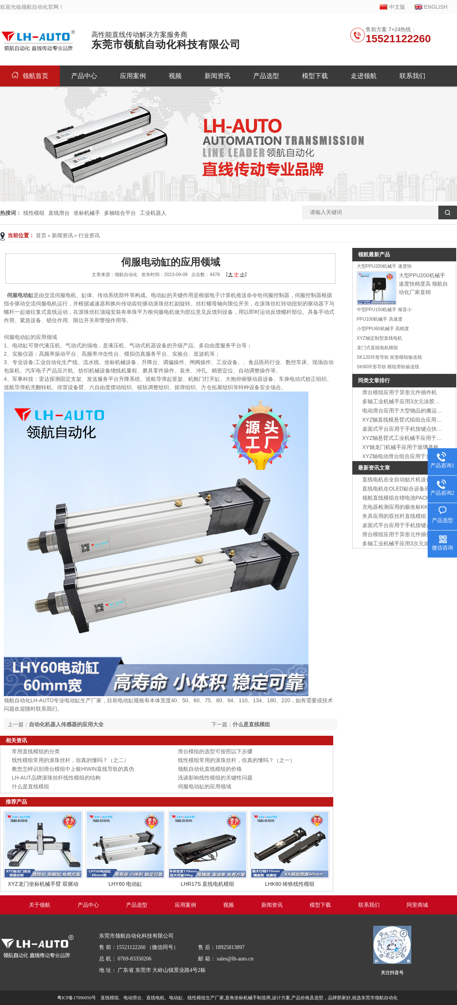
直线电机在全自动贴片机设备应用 (402, 479)
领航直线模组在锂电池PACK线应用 (404, 498)
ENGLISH (435, 7)
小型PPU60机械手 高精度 (383, 328)
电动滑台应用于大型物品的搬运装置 (404, 410)
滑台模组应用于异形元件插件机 (399, 392)
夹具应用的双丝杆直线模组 (394, 516)
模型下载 (315, 76)
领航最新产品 (374, 254)
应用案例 (133, 76)
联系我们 (412, 76)
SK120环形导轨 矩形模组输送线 (389, 357)
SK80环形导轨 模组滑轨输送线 (388, 366)
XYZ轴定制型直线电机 (379, 338)
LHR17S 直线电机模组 (208, 884)
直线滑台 (59, 213)
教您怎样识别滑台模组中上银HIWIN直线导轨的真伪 (73, 769)
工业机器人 (153, 213)
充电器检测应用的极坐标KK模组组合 (405, 507)
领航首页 (29, 76)
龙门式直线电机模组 (377, 347)
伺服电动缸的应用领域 (204, 786)
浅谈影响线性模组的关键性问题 (215, 778)
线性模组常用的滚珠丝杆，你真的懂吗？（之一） (236, 760)
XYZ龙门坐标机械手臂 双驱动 (43, 884)
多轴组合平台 (120, 213)
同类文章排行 (374, 380)
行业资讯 (89, 235)
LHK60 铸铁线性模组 (290, 884)
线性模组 (34, 213)
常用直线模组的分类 (36, 751)
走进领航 (364, 76)
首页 (41, 235)
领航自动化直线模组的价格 (210, 769)
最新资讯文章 (374, 468)
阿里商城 (417, 905)
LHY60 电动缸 (125, 884)
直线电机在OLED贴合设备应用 (398, 489)
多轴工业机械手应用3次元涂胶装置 (403, 401)
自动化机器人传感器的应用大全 (66, 724)
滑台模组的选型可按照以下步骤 (215, 751)
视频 (175, 76)
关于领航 (39, 905)
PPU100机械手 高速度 (380, 319)
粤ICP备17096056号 (76, 997)
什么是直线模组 (251, 724)
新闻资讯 (217, 76)
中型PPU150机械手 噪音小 (384, 309)
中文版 (397, 7)
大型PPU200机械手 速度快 (384, 266)
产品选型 (266, 76)
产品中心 (84, 76)
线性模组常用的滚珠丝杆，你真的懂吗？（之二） (70, 760)
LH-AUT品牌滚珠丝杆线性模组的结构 (56, 778)
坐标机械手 (87, 213)
